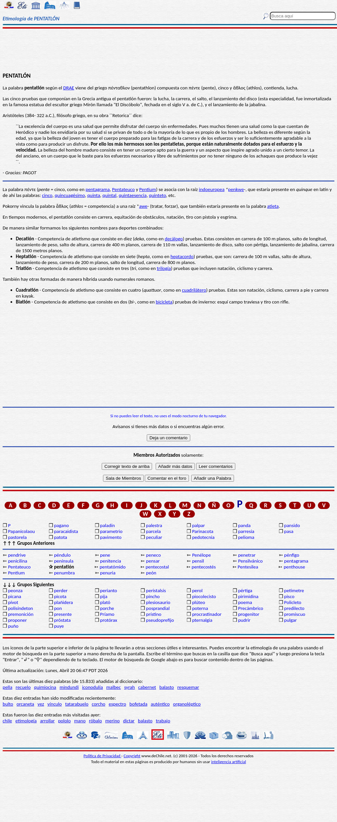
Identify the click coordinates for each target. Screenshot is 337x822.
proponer (17, 620)
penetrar (246, 555)
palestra (154, 525)
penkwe (236, 189)
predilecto (294, 608)
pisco (289, 596)
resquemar (188, 687)
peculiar (154, 537)
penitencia (110, 561)
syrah (129, 687)
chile (7, 721)
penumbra (64, 573)
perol (197, 590)
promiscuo (294, 614)
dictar (129, 721)
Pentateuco (123, 189)
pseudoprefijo (160, 620)
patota (60, 537)
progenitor (248, 614)
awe (143, 206)
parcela (153, 531)
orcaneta (25, 704)
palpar (198, 525)
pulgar (290, 620)
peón (151, 573)
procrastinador (206, 614)
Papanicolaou (21, 531)
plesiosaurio (158, 602)
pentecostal (157, 567)
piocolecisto (204, 596)
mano (80, 721)
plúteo (198, 602)
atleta (273, 206)
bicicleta (164, 302)
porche (107, 608)
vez (41, 704)
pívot (13, 602)
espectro (117, 704)
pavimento (110, 537)
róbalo (95, 721)
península (63, 561)
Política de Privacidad (102, 755)
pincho (153, 596)
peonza (15, 590)
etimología (26, 721)
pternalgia (202, 620)
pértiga (245, 590)
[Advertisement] (168, 50)
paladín (107, 525)
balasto (166, 687)
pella (7, 687)
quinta (93, 195)
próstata (62, 620)
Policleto (292, 602)
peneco (153, 555)
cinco (47, 195)
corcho (98, 704)
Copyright (132, 755)
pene (105, 555)
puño (13, 626)
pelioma (246, 537)
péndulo (62, 555)
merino (112, 721)
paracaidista (66, 531)
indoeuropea (211, 189)
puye (59, 626)
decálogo (174, 239)
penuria (108, 573)
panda (244, 525)
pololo (64, 721)
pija (103, 596)
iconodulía (92, 687)
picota (60, 596)
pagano (61, 525)
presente (63, 614)
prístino (153, 614)
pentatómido (113, 567)
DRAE (68, 88)
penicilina (17, 561)
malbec (113, 687)
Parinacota (203, 531)
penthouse (294, 567)
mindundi (69, 687)
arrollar (47, 721)
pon (58, 608)
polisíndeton (20, 608)
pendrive (17, 555)
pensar (153, 561)
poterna (200, 608)
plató (105, 602)
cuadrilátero (194, 290)
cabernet (147, 687)
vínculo (54, 704)
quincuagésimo (70, 195)
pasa (288, 531)
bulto (8, 704)
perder (60, 590)
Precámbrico (250, 608)
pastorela (17, 537)
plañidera (63, 602)
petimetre (294, 590)
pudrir (244, 620)
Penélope (201, 555)
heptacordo (182, 256)
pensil (198, 561)
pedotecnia (203, 537)
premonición (20, 614)
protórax (108, 620)
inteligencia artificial (228, 761)
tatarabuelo (77, 704)
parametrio (111, 531)
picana (14, 596)
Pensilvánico (250, 561)
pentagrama (98, 189)
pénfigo (291, 555)
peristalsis (156, 590)
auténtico (160, 704)
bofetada (138, 704)
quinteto (157, 195)
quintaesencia (133, 195)
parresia (246, 531)
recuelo (23, 687)
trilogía (164, 268)
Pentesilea (248, 567)
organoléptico (187, 704)
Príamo (107, 614)
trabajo (163, 721)
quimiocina (45, 687)
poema (245, 602)
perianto (108, 590)
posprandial (157, 608)
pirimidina (248, 596)
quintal (109, 195)
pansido (292, 525)
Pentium (147, 189)
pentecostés (204, 567)
